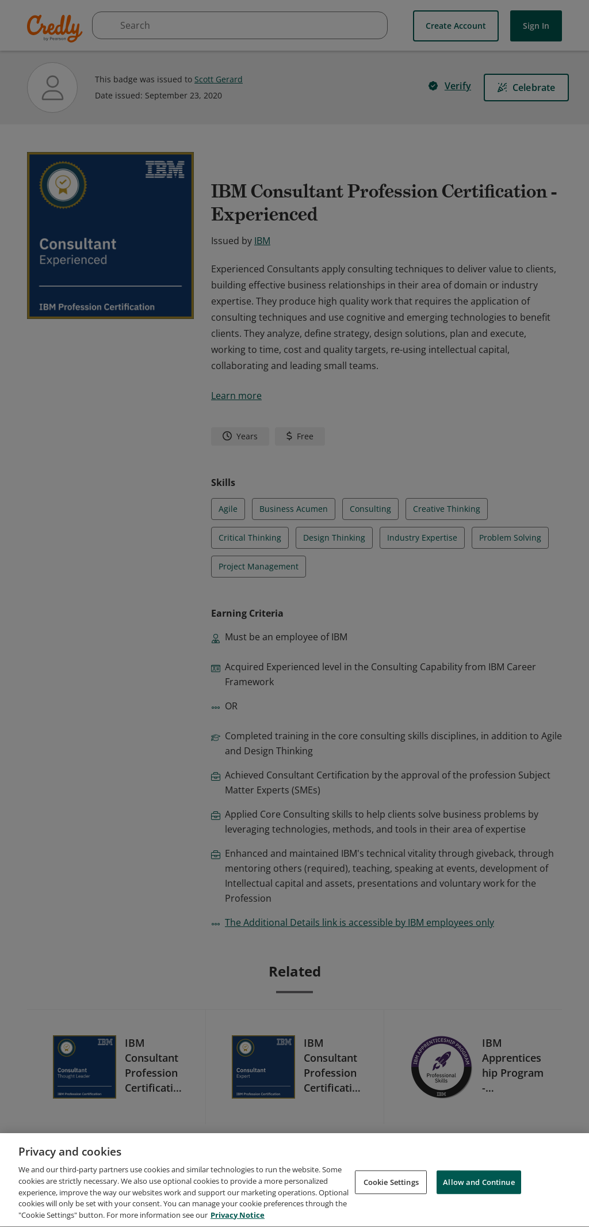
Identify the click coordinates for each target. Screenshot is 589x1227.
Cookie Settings (391, 1185)
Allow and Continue (478, 1185)
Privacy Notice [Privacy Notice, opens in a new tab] (238, 1219)
